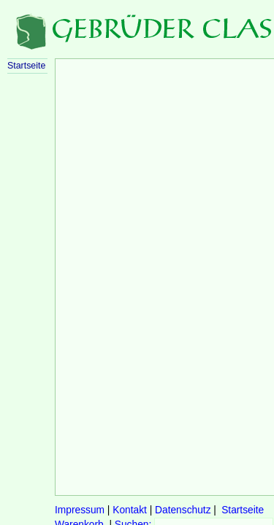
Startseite (242, 510)
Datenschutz (182, 510)
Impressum (79, 510)
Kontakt (130, 510)
